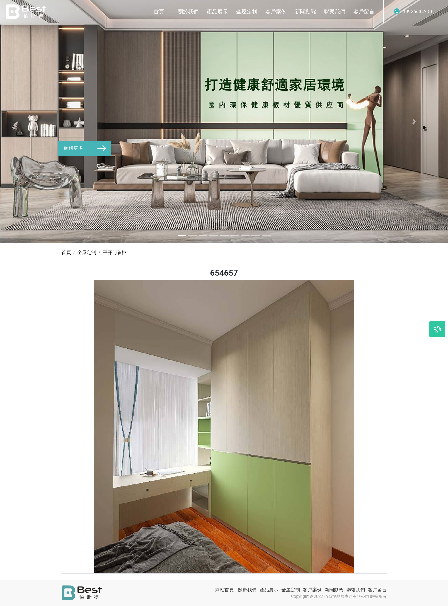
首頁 (159, 11)
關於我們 (188, 11)
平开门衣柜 (114, 252)
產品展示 (217, 11)
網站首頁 (224, 590)
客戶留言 (363, 11)
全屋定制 (246, 11)
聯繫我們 (334, 11)
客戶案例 (276, 11)
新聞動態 (305, 11)
